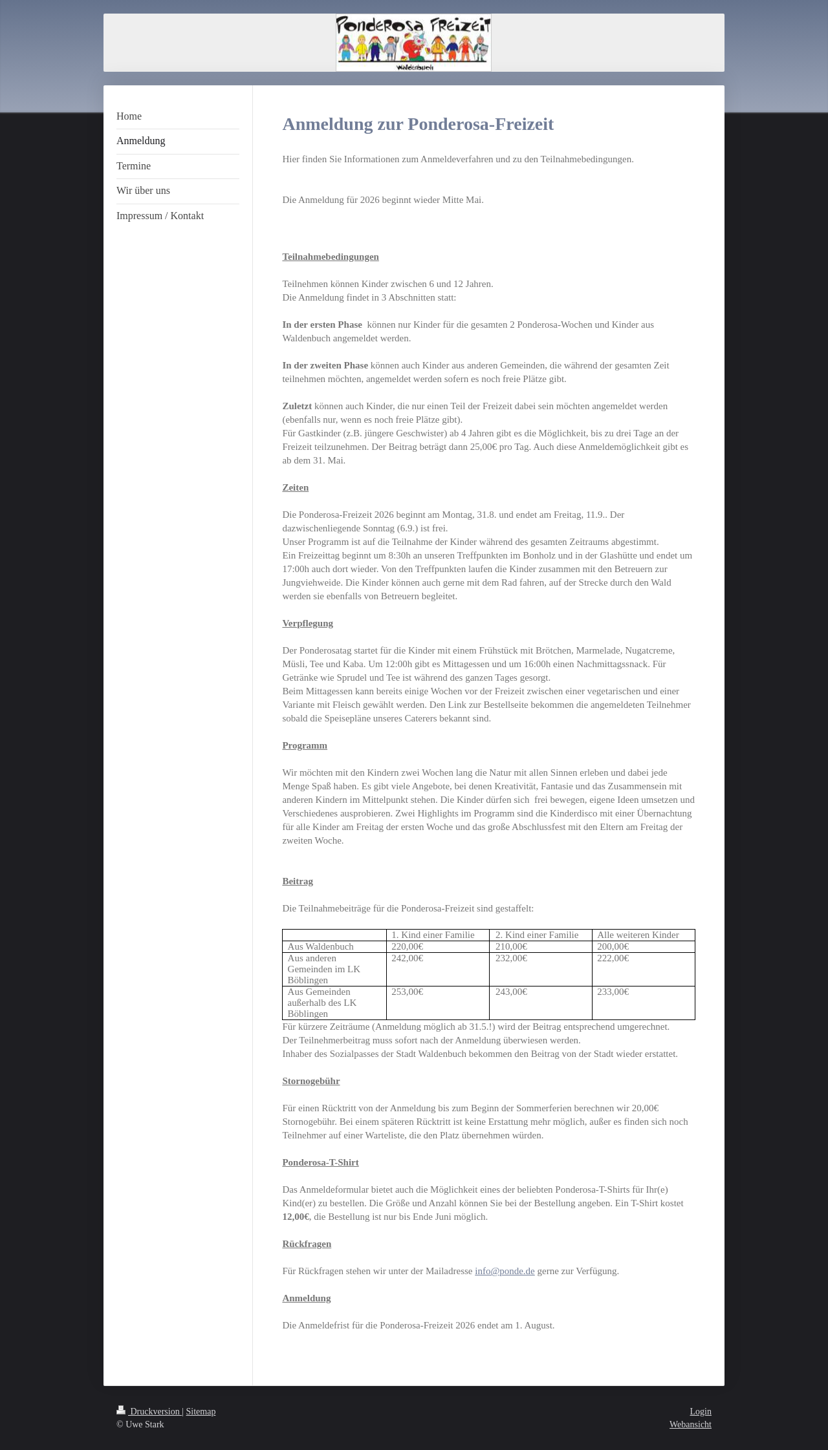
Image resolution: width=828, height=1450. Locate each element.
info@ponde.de (505, 1271)
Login (701, 1411)
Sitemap (201, 1411)
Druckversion (149, 1411)
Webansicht (691, 1424)
